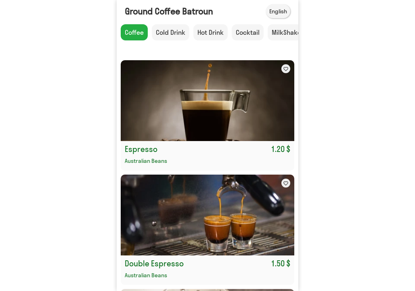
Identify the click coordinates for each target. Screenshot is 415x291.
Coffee (134, 32)
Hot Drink (210, 32)
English (278, 11)
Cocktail (248, 32)
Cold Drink (170, 32)
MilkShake (286, 32)
